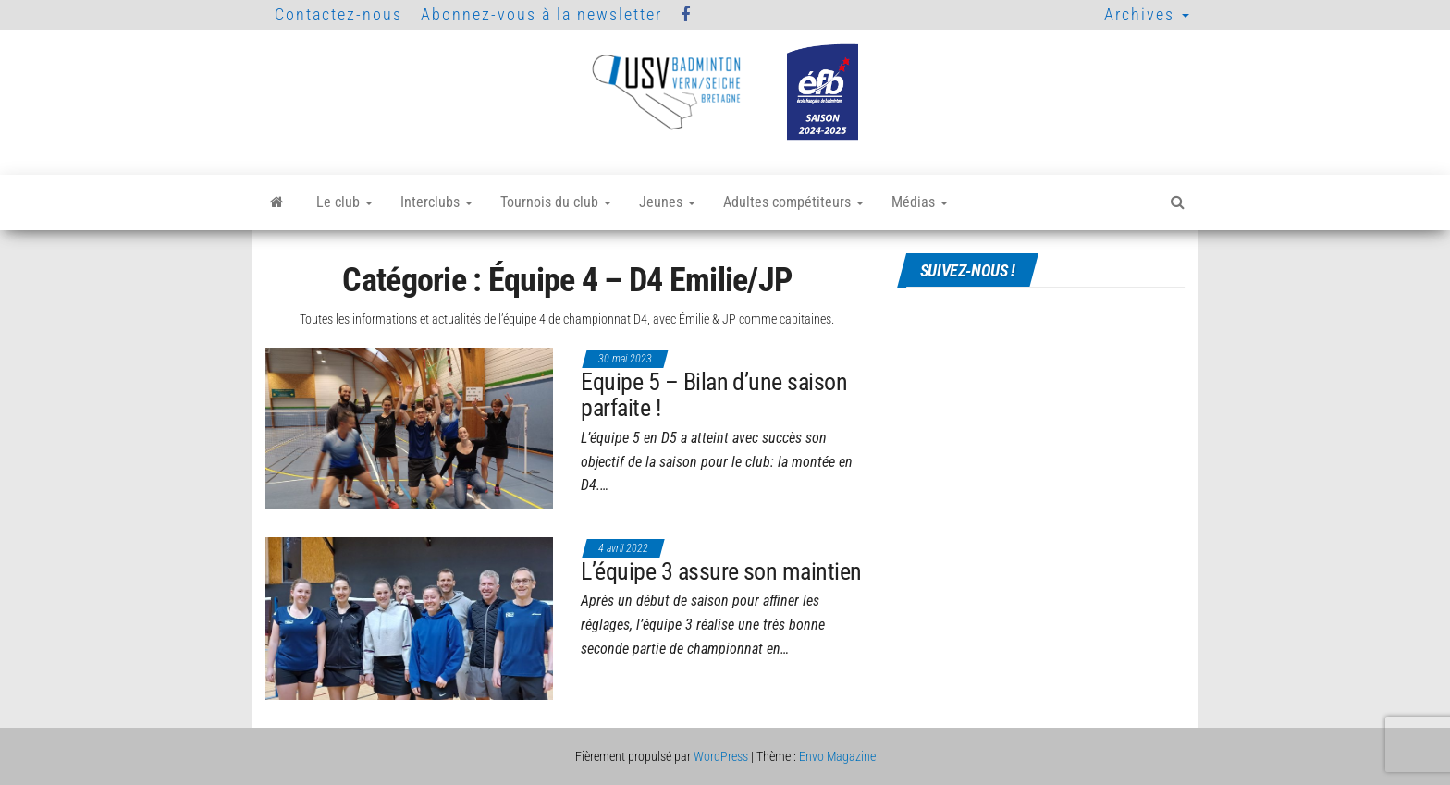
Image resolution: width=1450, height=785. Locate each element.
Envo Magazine (837, 756)
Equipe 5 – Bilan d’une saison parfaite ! (714, 395)
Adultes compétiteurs (793, 202)
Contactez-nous (338, 14)
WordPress (721, 756)
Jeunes (667, 202)
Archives (1146, 14)
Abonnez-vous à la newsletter (541, 14)
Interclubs (436, 202)
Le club (344, 202)
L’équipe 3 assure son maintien (721, 571)
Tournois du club (555, 202)
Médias (919, 202)
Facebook (686, 15)
